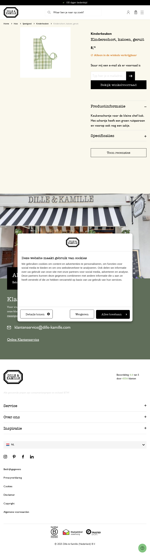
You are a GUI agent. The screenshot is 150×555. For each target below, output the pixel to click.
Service (10, 406)
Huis (16, 24)
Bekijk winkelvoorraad (118, 85)
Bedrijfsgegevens (12, 469)
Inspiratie (13, 428)
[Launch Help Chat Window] (142, 548)
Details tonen (38, 314)
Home (6, 24)
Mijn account (128, 12)
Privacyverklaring (13, 477)
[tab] (118, 106)
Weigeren (82, 314)
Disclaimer (9, 495)
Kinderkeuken (42, 24)
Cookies (8, 486)
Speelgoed (27, 24)
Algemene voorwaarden (16, 512)
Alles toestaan (114, 314)
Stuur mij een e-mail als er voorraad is (115, 65)
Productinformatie (108, 106)
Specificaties (102, 135)
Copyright (9, 503)
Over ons (12, 417)
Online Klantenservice (23, 339)
